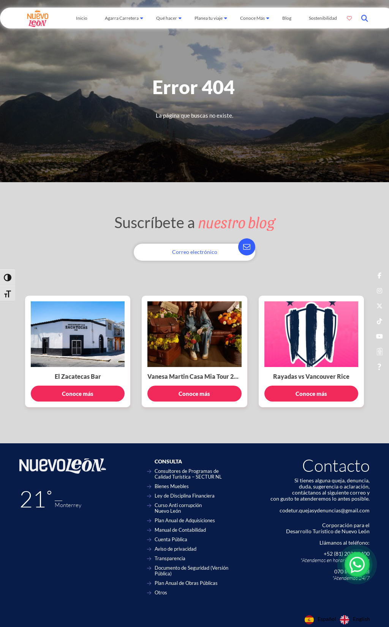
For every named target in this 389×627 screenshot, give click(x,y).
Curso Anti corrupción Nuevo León (178, 508)
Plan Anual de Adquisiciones (185, 520)
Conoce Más (252, 18)
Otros (161, 592)
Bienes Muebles (172, 486)
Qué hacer (166, 18)
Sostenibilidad (323, 18)
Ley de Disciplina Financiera (185, 496)
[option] (355, 619)
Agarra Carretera (122, 18)
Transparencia (170, 558)
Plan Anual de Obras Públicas (186, 583)
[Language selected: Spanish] (339, 619)
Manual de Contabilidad (180, 530)
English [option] (361, 619)
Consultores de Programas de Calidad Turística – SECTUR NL (188, 474)
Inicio (81, 18)
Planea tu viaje (208, 18)
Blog (286, 18)
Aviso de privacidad (175, 549)
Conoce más (77, 393)
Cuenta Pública (171, 539)
